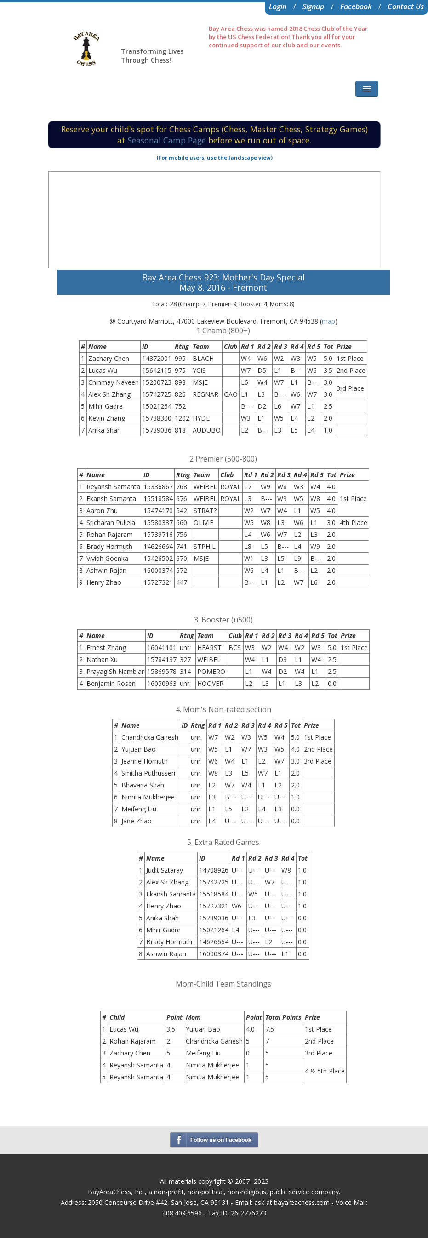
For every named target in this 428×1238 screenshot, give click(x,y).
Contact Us (406, 6)
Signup (313, 6)
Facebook (355, 6)
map (328, 321)
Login (277, 6)
